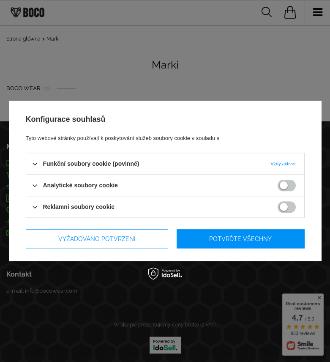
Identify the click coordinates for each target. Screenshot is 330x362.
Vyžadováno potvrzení (96, 239)
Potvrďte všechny (240, 239)
